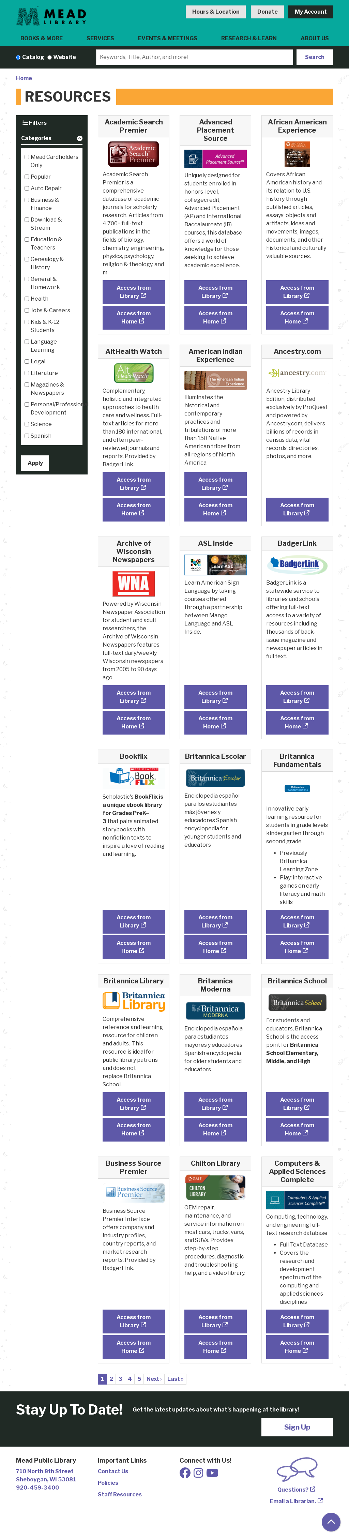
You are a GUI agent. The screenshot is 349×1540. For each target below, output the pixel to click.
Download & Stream (46, 223)
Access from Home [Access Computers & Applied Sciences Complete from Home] (297, 1347)
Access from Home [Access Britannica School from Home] (297, 1129)
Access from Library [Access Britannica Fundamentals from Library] (297, 921)
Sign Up (297, 1427)
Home (24, 78)
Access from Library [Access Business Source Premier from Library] (134, 1321)
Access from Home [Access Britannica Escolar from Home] (215, 947)
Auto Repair (46, 188)
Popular (41, 176)
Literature (44, 373)
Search (314, 57)
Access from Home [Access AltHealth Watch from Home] (134, 509)
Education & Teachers (46, 243)
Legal (38, 361)
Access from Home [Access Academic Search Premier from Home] (134, 317)
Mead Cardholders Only (54, 161)
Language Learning (44, 345)
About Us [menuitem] (315, 38)
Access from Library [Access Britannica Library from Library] (134, 1104)
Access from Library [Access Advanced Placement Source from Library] (215, 292)
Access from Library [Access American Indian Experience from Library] (215, 484)
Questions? (292, 1489)
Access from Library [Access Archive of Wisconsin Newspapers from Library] (134, 697)
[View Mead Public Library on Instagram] (199, 1475)
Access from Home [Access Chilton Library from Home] (215, 1347)
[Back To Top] (331, 1522)
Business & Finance (45, 204)
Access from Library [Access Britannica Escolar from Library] (215, 921)
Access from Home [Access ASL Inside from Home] (215, 722)
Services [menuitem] (100, 38)
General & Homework (45, 283)
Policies (108, 1483)
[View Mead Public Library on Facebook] (186, 1475)
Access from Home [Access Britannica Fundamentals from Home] (297, 947)
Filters (34, 123)
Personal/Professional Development (60, 408)
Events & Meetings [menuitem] (167, 38)
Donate (267, 12)
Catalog (33, 57)
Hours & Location (216, 12)
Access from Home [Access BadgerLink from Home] (297, 722)
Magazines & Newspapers (47, 388)
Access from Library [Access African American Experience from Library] (297, 292)
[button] (51, 139)
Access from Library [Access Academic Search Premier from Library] (134, 292)
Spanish (41, 436)
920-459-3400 (37, 1487)
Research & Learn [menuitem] (249, 38)
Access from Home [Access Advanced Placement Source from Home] (215, 317)
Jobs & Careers (50, 310)
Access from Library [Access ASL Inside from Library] (215, 697)
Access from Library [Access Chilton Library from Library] (215, 1321)
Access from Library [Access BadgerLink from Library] (297, 697)
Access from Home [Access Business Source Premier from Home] (134, 1347)
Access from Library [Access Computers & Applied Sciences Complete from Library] (297, 1321)
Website (64, 57)
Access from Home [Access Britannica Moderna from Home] (215, 1129)
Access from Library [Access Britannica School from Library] (297, 1104)
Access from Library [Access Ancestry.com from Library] (297, 509)
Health (39, 299)
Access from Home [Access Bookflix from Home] (134, 947)
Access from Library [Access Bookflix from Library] (134, 921)
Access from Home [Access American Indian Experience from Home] (215, 509)
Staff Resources (120, 1494)
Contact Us (113, 1471)
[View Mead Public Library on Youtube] (212, 1475)
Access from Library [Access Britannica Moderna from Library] (215, 1104)
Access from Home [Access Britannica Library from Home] (134, 1129)
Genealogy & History (47, 263)
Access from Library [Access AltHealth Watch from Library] (134, 484)
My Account (311, 12)
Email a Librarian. (293, 1501)
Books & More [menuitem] (41, 38)
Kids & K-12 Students (45, 326)
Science (41, 424)
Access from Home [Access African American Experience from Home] (297, 317)
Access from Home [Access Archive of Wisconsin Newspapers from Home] (134, 722)
